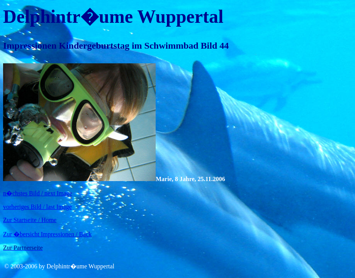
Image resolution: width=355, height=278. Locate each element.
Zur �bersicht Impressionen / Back (47, 234)
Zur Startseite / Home (29, 220)
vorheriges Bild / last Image (37, 206)
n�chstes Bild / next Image (37, 193)
